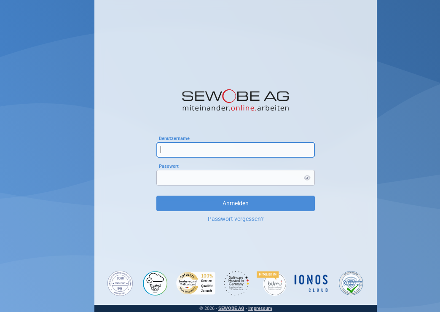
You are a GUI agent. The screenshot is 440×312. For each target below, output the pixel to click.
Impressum (260, 308)
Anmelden (236, 203)
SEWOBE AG (231, 308)
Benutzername (174, 138)
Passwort (169, 166)
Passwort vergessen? (236, 218)
